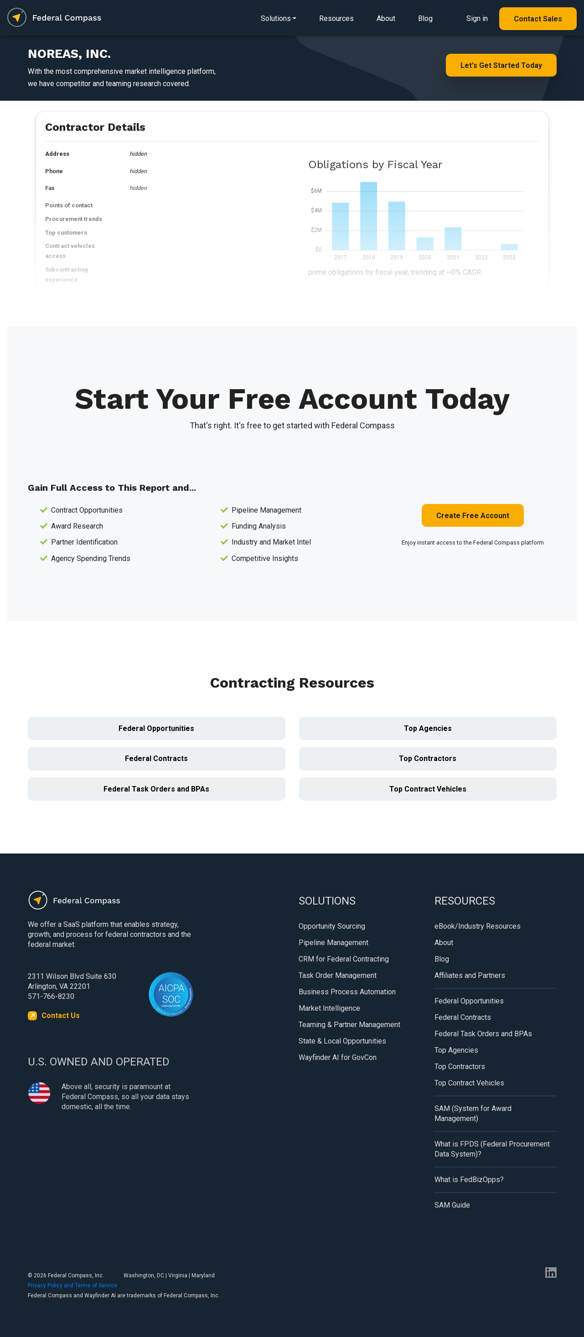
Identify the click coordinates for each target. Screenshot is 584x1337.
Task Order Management (338, 975)
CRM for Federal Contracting (344, 959)
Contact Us (60, 1015)
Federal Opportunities (156, 728)
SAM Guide (452, 1205)
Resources (336, 18)
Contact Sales (538, 19)
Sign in (477, 18)
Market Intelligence (329, 1008)
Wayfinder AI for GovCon (338, 1057)
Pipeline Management (333, 942)
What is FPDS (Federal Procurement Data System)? (492, 1149)
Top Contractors (427, 758)
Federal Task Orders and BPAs (156, 789)
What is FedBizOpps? (469, 1179)
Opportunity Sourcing (332, 926)
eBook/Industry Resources (477, 926)
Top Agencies (428, 728)
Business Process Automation (347, 991)
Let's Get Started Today (501, 65)
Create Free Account (472, 515)
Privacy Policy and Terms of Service (72, 1285)
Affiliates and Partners (469, 975)
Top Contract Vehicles (427, 789)
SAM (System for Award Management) (473, 1113)
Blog (425, 18)
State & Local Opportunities (342, 1041)
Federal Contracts (156, 758)
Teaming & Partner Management (349, 1024)
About (386, 18)
